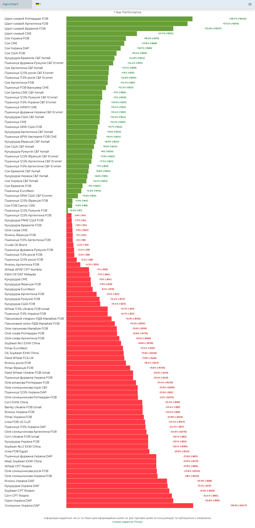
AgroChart (10, 4)
